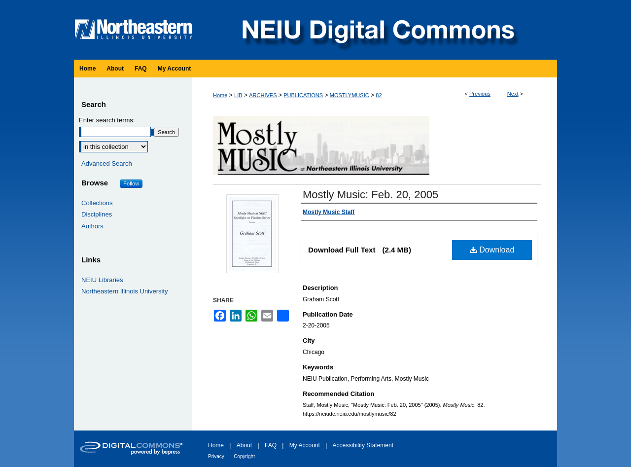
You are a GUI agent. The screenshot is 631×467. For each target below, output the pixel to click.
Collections (97, 203)
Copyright (244, 456)
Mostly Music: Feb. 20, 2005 (370, 194)
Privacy (216, 456)
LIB (238, 95)
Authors (92, 226)
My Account (304, 445)
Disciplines (96, 214)
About (244, 445)
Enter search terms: (107, 120)
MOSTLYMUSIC (349, 95)
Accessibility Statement (363, 445)
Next (513, 94)
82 (379, 95)
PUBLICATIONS (303, 95)
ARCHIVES (263, 95)
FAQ (271, 445)
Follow (131, 183)
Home (220, 95)
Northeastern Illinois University (124, 291)
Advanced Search (106, 163)
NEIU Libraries (102, 280)
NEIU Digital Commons (377, 30)
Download (492, 250)
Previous (480, 94)
